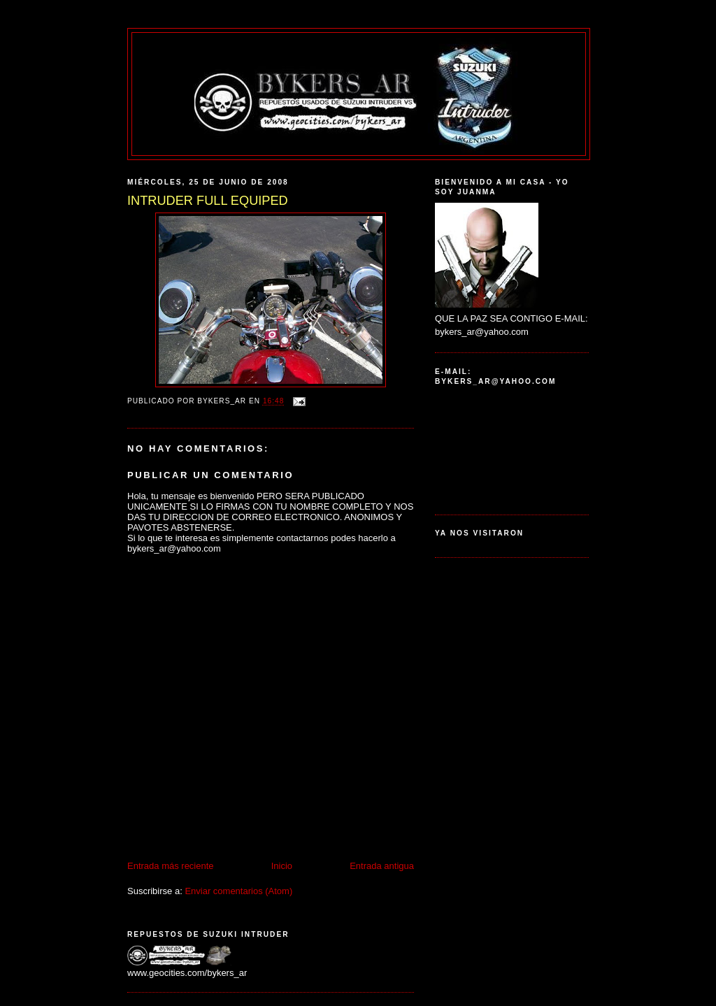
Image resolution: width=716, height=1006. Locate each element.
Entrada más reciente (170, 866)
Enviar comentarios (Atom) (238, 891)
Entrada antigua (382, 866)
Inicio (281, 866)
